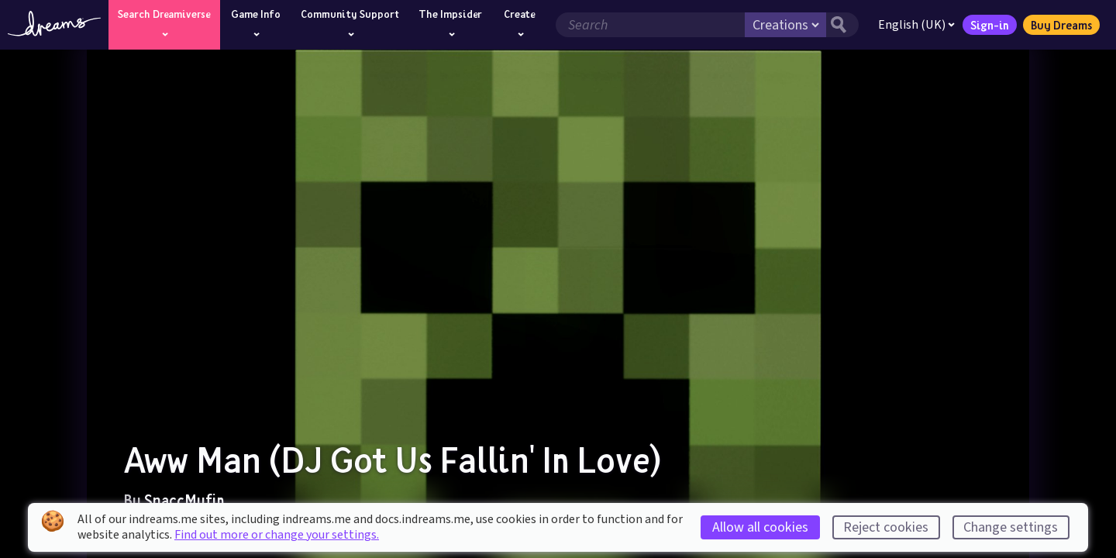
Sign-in (989, 25)
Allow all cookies (760, 527)
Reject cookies (885, 527)
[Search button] (842, 24)
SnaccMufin (184, 500)
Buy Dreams (1061, 25)
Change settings (1010, 527)
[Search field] (650, 24)
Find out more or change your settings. (276, 535)
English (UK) (916, 24)
